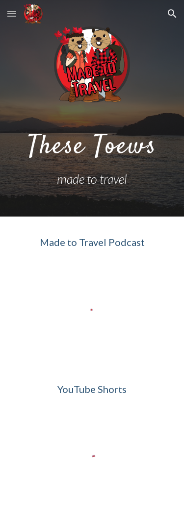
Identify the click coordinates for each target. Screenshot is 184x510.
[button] (12, 13)
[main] (92, 158)
